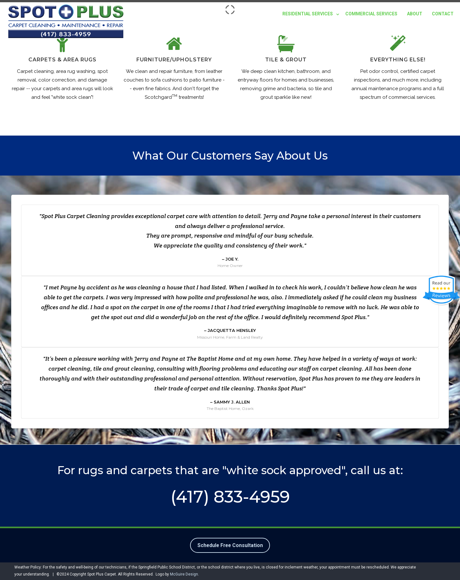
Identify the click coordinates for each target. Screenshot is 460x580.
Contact (443, 13)
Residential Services (307, 13)
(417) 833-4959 (230, 497)
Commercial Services (371, 13)
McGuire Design (184, 574)
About (414, 13)
